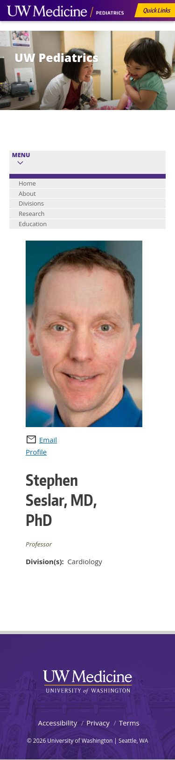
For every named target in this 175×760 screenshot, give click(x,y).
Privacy (97, 722)
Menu (21, 155)
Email (48, 439)
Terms (129, 722)
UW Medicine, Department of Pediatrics (65, 29)
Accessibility (57, 722)
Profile (36, 451)
